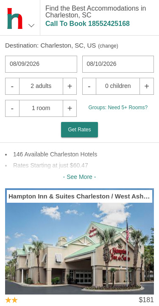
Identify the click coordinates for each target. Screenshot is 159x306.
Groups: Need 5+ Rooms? (118, 107)
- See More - (79, 176)
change (108, 46)
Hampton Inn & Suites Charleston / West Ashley (79, 196)
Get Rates (79, 130)
